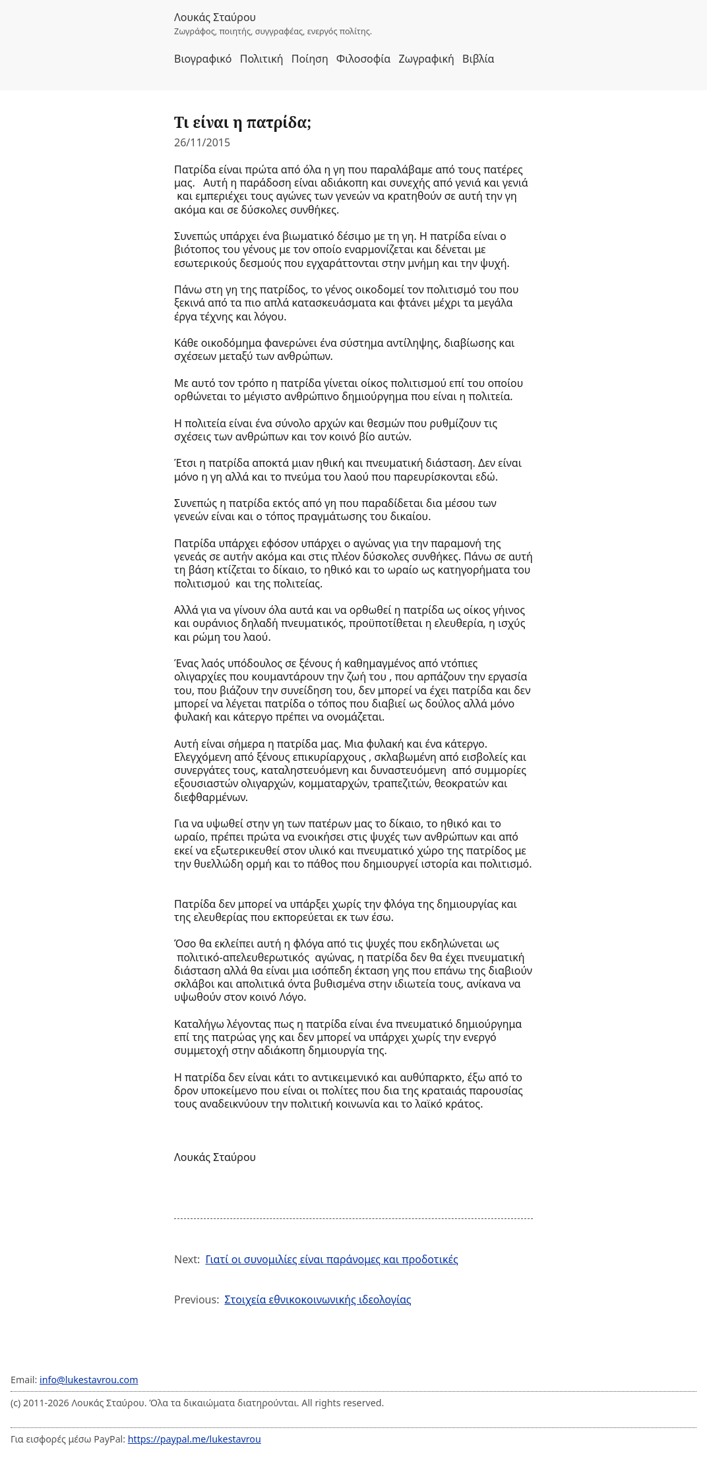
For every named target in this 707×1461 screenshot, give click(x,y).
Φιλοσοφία (363, 58)
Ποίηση (310, 58)
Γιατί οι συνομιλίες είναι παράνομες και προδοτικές (331, 1259)
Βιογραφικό (203, 58)
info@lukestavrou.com (89, 1379)
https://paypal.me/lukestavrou (194, 1439)
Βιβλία (478, 58)
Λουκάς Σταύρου (215, 17)
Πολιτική (262, 58)
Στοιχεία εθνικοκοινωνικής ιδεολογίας (317, 1299)
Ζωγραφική (426, 58)
